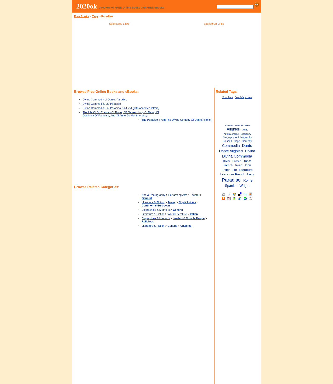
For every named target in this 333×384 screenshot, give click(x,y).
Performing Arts (177, 194)
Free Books (81, 16)
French (228, 165)
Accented (229, 125)
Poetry (171, 202)
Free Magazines (243, 97)
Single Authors (187, 202)
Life (234, 170)
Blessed (227, 141)
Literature (246, 170)
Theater (194, 194)
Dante (247, 145)
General (172, 225)
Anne (245, 129)
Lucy (250, 174)
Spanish (231, 186)
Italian (238, 165)
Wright (245, 186)
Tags (95, 16)
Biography (246, 134)
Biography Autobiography (237, 137)
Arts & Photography (153, 194)
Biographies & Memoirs (156, 209)
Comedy (247, 141)
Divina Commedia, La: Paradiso (102, 103)
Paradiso (231, 180)
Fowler (236, 161)
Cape (237, 141)
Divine (227, 161)
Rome (248, 180)
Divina (250, 151)
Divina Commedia (237, 156)
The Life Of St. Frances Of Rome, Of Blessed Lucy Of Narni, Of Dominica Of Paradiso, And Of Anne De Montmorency (121, 114)
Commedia (231, 145)
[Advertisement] (119, 57)
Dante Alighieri (231, 151)
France (247, 161)
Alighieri (233, 129)
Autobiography (231, 134)
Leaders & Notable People (189, 218)
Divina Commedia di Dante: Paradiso (105, 99)
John (247, 165)
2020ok (86, 6)
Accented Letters (242, 125)
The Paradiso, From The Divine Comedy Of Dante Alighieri (177, 119)
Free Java (227, 97)
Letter (226, 170)
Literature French (232, 174)
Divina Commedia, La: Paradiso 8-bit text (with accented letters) (121, 108)
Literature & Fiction (153, 202)
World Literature (177, 214)
